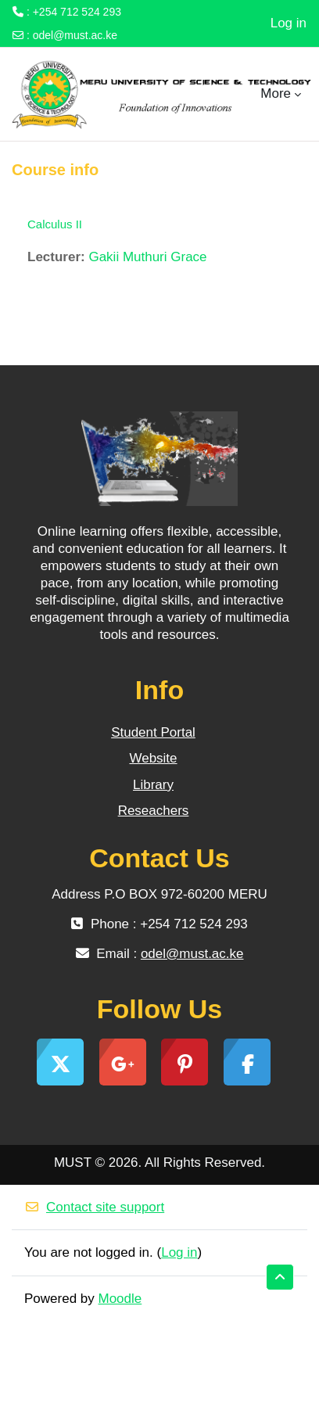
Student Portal (153, 732)
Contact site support (94, 1207)
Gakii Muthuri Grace (147, 256)
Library (153, 784)
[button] (280, 1277)
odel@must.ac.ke (75, 35)
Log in (288, 23)
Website (153, 758)
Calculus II (54, 224)
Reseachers (153, 810)
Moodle (120, 1298)
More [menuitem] (275, 93)
